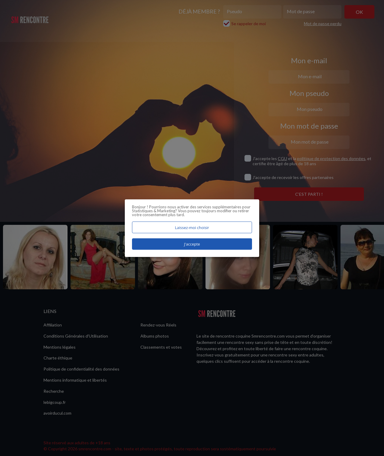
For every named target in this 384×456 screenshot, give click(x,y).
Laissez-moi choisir (192, 227)
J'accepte (192, 244)
